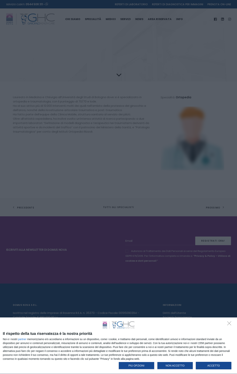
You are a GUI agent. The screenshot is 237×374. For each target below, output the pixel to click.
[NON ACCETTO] (230, 324)
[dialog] (118, 346)
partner (22, 339)
